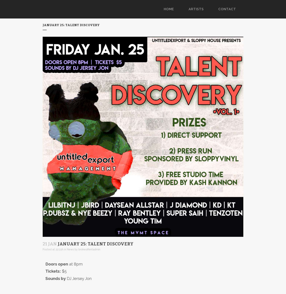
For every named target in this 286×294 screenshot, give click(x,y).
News (70, 249)
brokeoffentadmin (89, 249)
